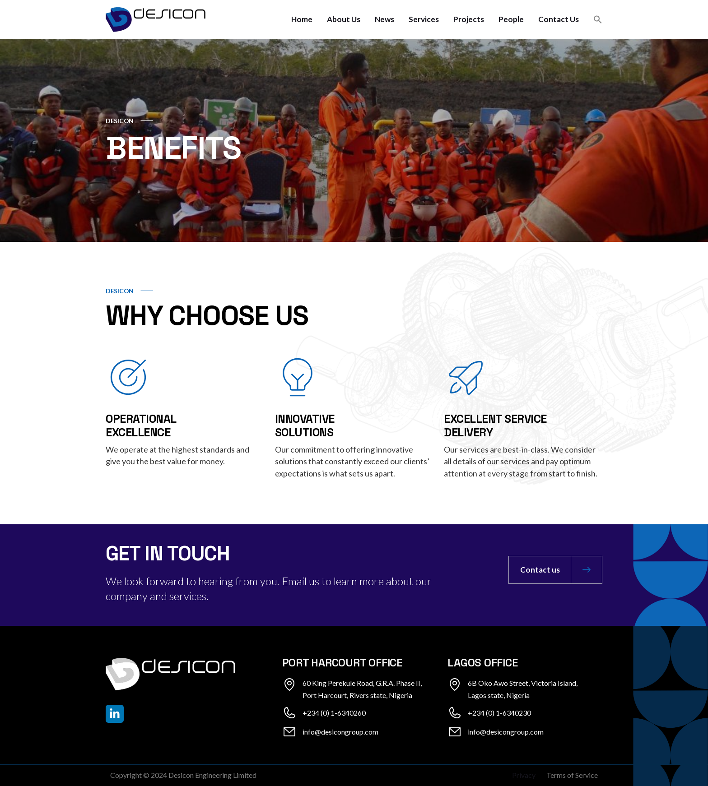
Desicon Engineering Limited (212, 775)
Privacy (524, 775)
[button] (597, 19)
